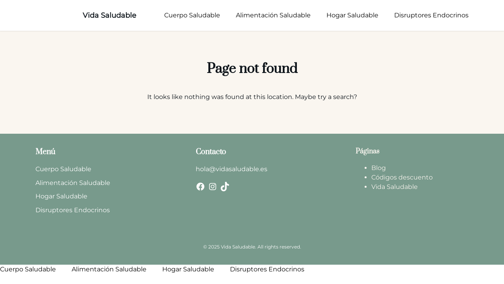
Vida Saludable (109, 15)
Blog (378, 168)
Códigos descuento (402, 177)
